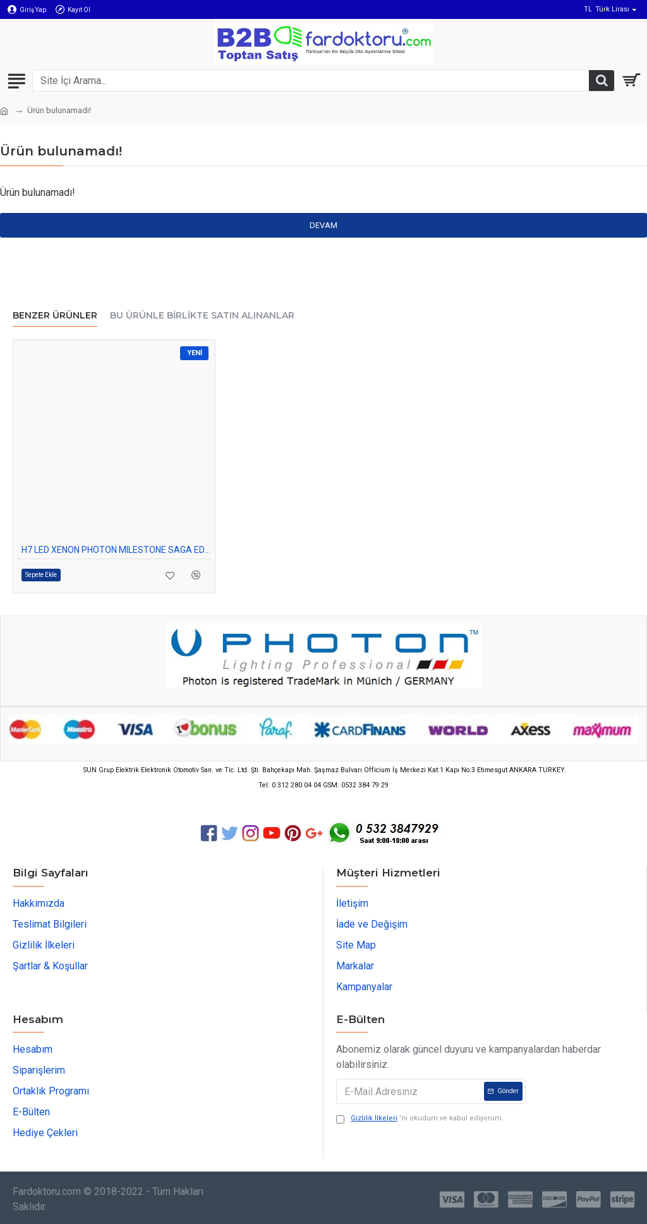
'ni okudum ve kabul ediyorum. (420, 1118)
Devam (323, 225)
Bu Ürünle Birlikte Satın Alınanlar (202, 315)
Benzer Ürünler (55, 315)
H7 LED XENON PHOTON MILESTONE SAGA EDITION (116, 550)
